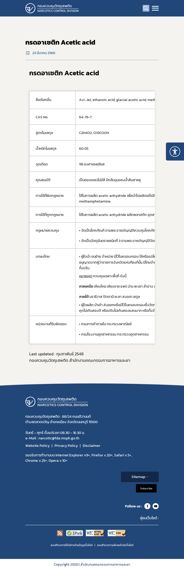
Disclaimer (91, 445)
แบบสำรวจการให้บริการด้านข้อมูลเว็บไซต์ (72, 545)
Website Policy (37, 445)
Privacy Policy (66, 445)
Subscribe (146, 488)
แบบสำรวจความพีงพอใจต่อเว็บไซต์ (115, 545)
